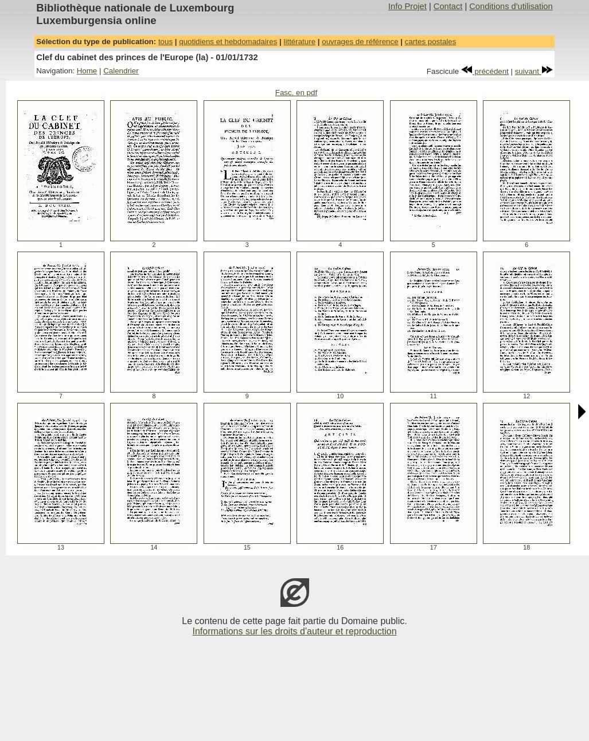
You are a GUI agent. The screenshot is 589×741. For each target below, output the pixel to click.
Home (87, 70)
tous (165, 41)
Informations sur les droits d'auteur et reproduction (294, 631)
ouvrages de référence (360, 41)
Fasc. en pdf (296, 92)
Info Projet (407, 6)
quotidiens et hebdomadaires (228, 41)
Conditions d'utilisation (510, 6)
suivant (534, 71)
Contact (448, 6)
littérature (300, 41)
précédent (485, 71)
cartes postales (431, 41)
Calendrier (121, 70)
